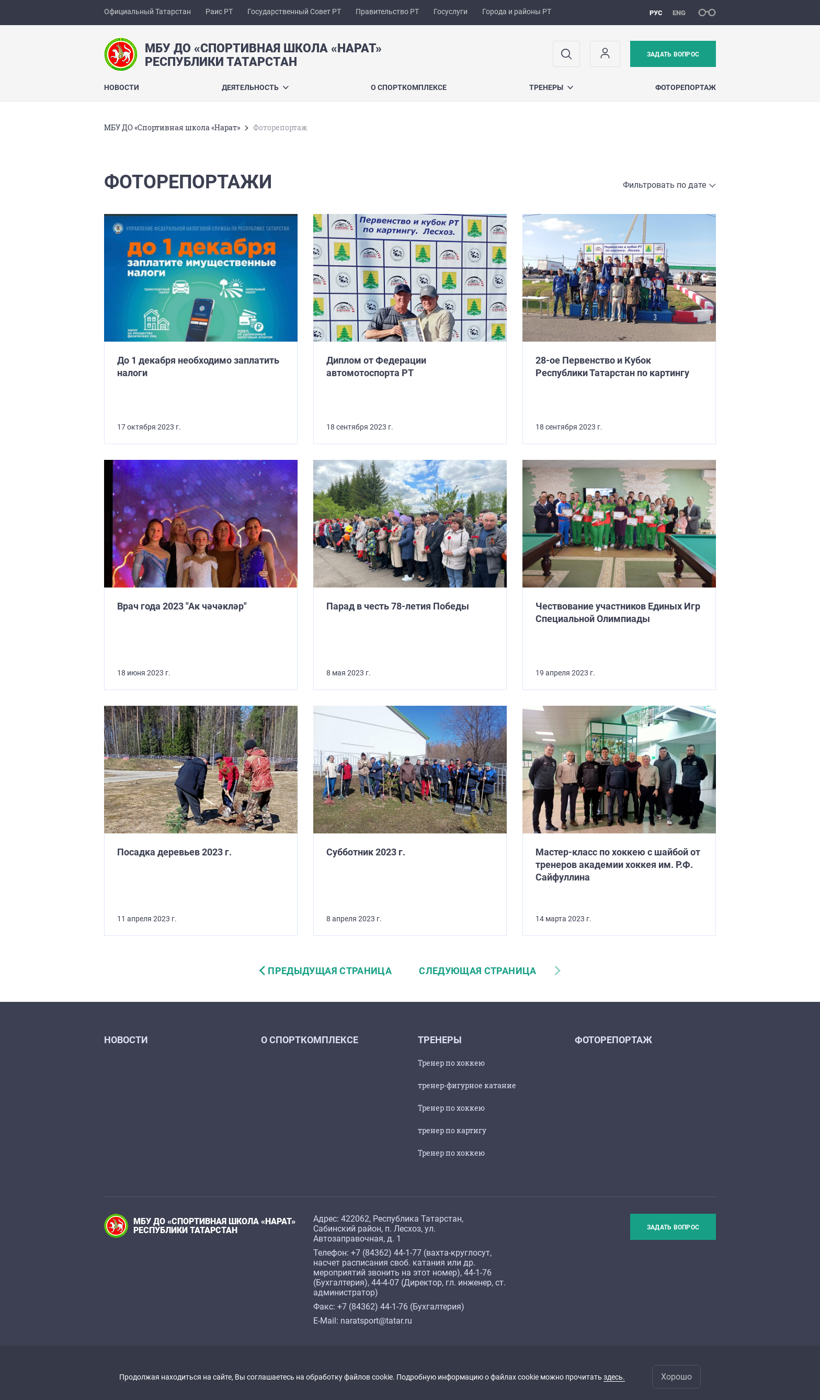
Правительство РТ (387, 11)
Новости (121, 87)
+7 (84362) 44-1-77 (386, 1253)
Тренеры (551, 87)
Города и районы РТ (516, 11)
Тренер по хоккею (451, 1063)
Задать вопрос (673, 54)
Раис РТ (219, 11)
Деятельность (255, 87)
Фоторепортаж (685, 87)
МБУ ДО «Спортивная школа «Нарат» (172, 127)
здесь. (614, 1377)
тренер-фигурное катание (467, 1085)
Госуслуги (451, 11)
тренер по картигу (452, 1130)
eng (679, 13)
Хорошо (676, 1377)
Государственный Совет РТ (294, 11)
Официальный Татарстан (147, 11)
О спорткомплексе (409, 87)
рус (656, 13)
